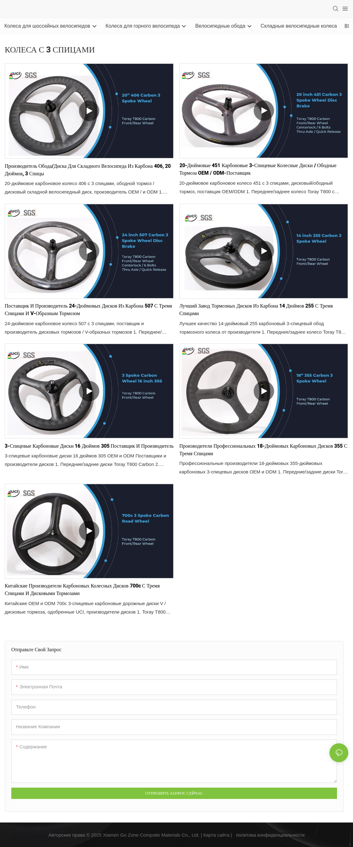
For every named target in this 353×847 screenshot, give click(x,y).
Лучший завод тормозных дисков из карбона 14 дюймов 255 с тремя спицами (256, 309)
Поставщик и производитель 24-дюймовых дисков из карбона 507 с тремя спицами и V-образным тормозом (88, 309)
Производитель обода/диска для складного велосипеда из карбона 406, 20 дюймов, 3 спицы (88, 170)
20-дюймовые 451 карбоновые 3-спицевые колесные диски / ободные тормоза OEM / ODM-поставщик (258, 169)
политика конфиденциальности (270, 835)
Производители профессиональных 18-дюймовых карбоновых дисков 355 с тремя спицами (263, 449)
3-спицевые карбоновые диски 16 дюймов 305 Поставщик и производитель (89, 446)
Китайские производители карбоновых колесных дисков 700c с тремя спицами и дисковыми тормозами (82, 589)
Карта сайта (216, 835)
